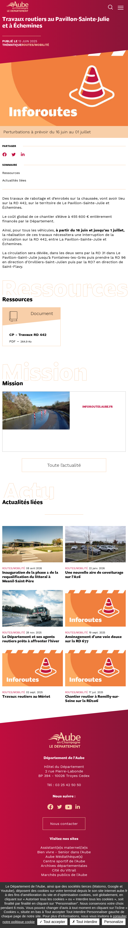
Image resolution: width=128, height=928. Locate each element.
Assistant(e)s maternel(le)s (64, 847)
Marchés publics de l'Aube (64, 875)
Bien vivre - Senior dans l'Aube (64, 852)
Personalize (113, 922)
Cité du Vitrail (64, 870)
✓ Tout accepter (52, 922)
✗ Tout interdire (84, 922)
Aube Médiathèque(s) (64, 856)
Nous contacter (64, 823)
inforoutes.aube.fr (97, 406)
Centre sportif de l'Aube (64, 861)
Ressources (11, 173)
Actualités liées (14, 180)
